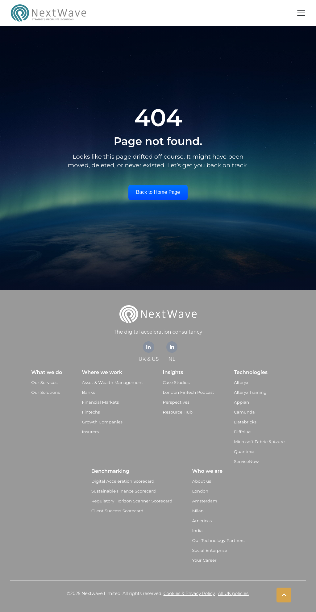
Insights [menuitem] (173, 372)
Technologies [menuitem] (251, 372)
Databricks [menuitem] (245, 421)
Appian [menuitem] (241, 402)
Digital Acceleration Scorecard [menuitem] (122, 481)
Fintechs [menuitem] (91, 412)
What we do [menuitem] (46, 372)
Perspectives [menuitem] (176, 402)
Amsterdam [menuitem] (204, 500)
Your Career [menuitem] (204, 560)
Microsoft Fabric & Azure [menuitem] (259, 441)
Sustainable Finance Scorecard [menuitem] (123, 491)
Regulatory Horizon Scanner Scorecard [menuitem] (132, 500)
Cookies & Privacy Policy (189, 593)
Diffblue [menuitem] (242, 431)
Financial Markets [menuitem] (100, 402)
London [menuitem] (200, 491)
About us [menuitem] (201, 481)
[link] (149, 347)
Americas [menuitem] (202, 520)
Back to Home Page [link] (158, 192)
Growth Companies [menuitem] (102, 421)
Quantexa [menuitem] (244, 451)
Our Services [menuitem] (44, 382)
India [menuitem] (197, 530)
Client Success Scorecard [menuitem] (117, 510)
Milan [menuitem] (198, 510)
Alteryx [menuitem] (241, 382)
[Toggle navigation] (301, 13)
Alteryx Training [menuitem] (250, 392)
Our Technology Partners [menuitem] (218, 540)
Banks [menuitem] (88, 392)
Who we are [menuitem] (207, 471)
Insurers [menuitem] (90, 431)
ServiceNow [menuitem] (246, 461)
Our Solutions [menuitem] (45, 392)
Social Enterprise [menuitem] (209, 550)
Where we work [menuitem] (102, 372)
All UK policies (233, 593)
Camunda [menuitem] (244, 412)
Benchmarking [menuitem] (110, 471)
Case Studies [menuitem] (176, 382)
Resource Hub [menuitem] (178, 412)
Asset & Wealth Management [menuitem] (112, 382)
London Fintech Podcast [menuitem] (188, 392)
